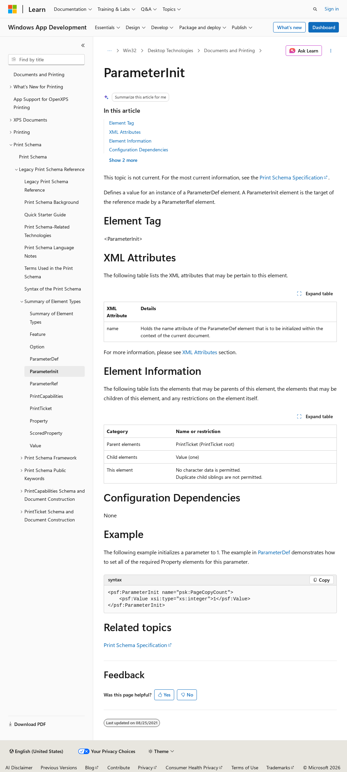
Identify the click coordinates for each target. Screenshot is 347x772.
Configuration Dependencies (138, 149)
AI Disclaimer (19, 767)
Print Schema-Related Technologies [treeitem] (46, 230)
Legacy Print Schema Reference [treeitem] (46, 185)
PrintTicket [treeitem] (41, 408)
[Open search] (315, 9)
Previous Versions (59, 767)
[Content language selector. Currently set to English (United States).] (36, 751)
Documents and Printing (229, 50)
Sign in (332, 8)
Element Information (130, 140)
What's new (289, 27)
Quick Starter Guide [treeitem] (45, 214)
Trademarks (278, 767)
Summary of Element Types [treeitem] (51, 317)
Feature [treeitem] (37, 334)
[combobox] (46, 59)
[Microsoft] (12, 9)
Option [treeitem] (37, 346)
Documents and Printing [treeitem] (39, 74)
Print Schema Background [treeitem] (51, 202)
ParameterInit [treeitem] (44, 371)
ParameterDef (274, 552)
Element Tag (121, 123)
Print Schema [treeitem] (33, 156)
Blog (89, 767)
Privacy (145, 767)
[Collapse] (83, 45)
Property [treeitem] (39, 420)
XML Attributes (125, 132)
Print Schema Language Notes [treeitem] (49, 251)
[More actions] (330, 50)
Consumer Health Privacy (192, 767)
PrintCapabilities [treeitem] (46, 396)
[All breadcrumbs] (110, 50)
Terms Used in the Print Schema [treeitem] (48, 272)
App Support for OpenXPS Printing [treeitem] (41, 103)
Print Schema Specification (291, 177)
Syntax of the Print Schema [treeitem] (52, 288)
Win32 (130, 50)
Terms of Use (244, 767)
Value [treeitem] (35, 445)
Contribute (118, 767)
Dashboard (323, 27)
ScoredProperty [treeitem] (46, 433)
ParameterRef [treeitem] (44, 383)
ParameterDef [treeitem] (44, 359)
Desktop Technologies (170, 50)
